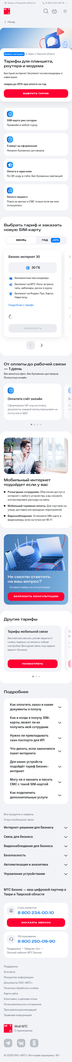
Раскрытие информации (18, 977)
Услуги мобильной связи (19, 820)
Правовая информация (18, 1015)
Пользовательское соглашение (22, 1004)
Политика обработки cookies (21, 988)
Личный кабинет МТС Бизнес (24, 953)
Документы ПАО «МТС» (18, 983)
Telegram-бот (32, 949)
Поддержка (14, 949)
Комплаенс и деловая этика (20, 999)
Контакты (9, 972)
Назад (11, 22)
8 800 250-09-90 (36, 941)
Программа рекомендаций (20, 1010)
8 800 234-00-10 (55, 3)
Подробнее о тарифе (21, 305)
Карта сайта (11, 994)
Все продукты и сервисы (19, 814)
